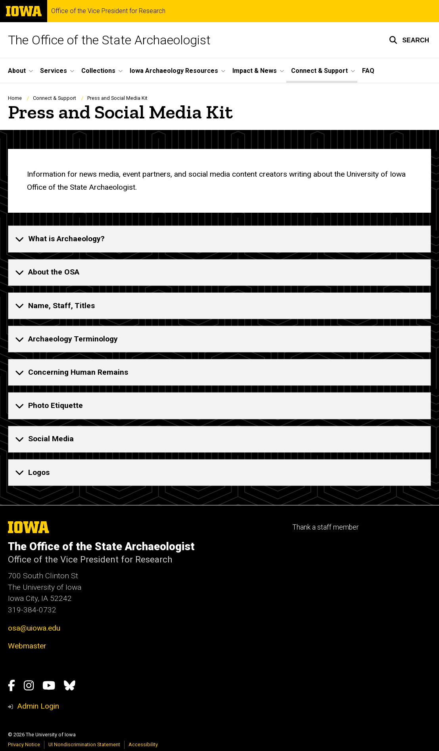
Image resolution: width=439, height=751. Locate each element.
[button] (409, 40)
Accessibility (143, 744)
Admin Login (38, 706)
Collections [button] (98, 70)
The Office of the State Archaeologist (109, 40)
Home (15, 98)
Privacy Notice (24, 744)
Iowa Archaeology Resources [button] (174, 70)
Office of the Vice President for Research (108, 11)
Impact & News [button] (254, 70)
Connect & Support (54, 98)
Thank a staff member (325, 527)
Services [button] (53, 70)
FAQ (368, 70)
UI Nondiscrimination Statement (84, 744)
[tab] (219, 239)
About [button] (17, 70)
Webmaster (27, 645)
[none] (219, 238)
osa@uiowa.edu (34, 628)
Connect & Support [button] (319, 70)
